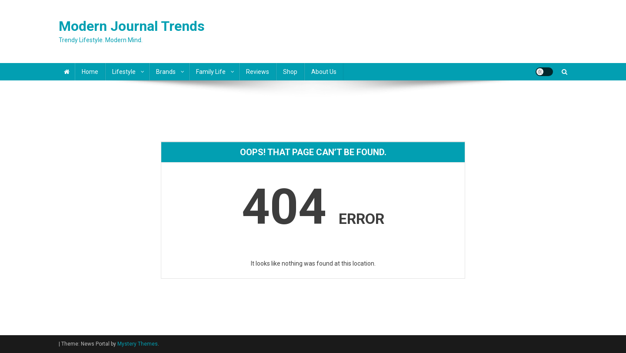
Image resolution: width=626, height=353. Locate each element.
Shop (290, 71)
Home (90, 71)
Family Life (211, 71)
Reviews (257, 71)
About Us (323, 71)
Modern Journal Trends (132, 26)
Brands (166, 71)
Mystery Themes (137, 344)
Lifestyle (124, 71)
